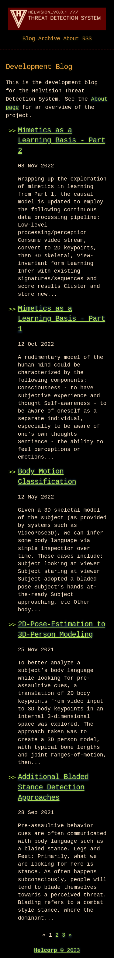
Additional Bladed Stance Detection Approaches (53, 786)
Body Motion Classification (47, 476)
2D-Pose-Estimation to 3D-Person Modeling (61, 629)
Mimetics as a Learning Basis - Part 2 (61, 140)
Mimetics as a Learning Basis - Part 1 (61, 318)
